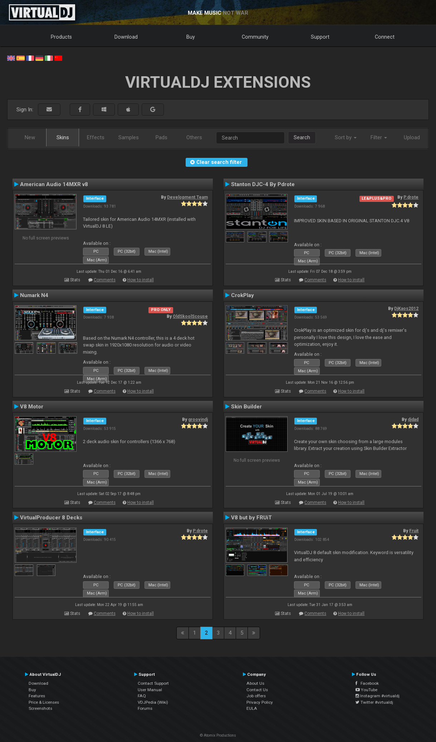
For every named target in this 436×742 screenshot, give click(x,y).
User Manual (150, 689)
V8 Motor (31, 406)
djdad (413, 419)
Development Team (187, 197)
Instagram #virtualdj (378, 695)
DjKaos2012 (406, 308)
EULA (251, 708)
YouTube (366, 689)
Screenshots (40, 708)
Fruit (413, 530)
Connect (385, 37)
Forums (145, 708)
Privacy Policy (259, 702)
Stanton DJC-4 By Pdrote (263, 184)
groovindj (198, 419)
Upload (412, 137)
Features (37, 695)
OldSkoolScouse (190, 316)
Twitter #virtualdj (374, 702)
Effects (95, 137)
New (30, 137)
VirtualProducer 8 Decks (51, 517)
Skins (63, 137)
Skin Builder (246, 406)
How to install (140, 279)
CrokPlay (242, 295)
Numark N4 (34, 295)
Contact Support (153, 683)
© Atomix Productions (218, 735)
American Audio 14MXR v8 (54, 184)
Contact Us (257, 689)
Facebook (367, 683)
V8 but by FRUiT (251, 517)
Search (302, 137)
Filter (379, 137)
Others (194, 137)
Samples (128, 137)
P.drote (410, 197)
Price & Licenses (44, 702)
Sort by (346, 137)
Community (255, 37)
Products (61, 37)
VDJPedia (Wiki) (153, 702)
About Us (255, 683)
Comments (105, 279)
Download (126, 37)
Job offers (256, 695)
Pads (161, 137)
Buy (190, 37)
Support (320, 37)
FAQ (142, 695)
